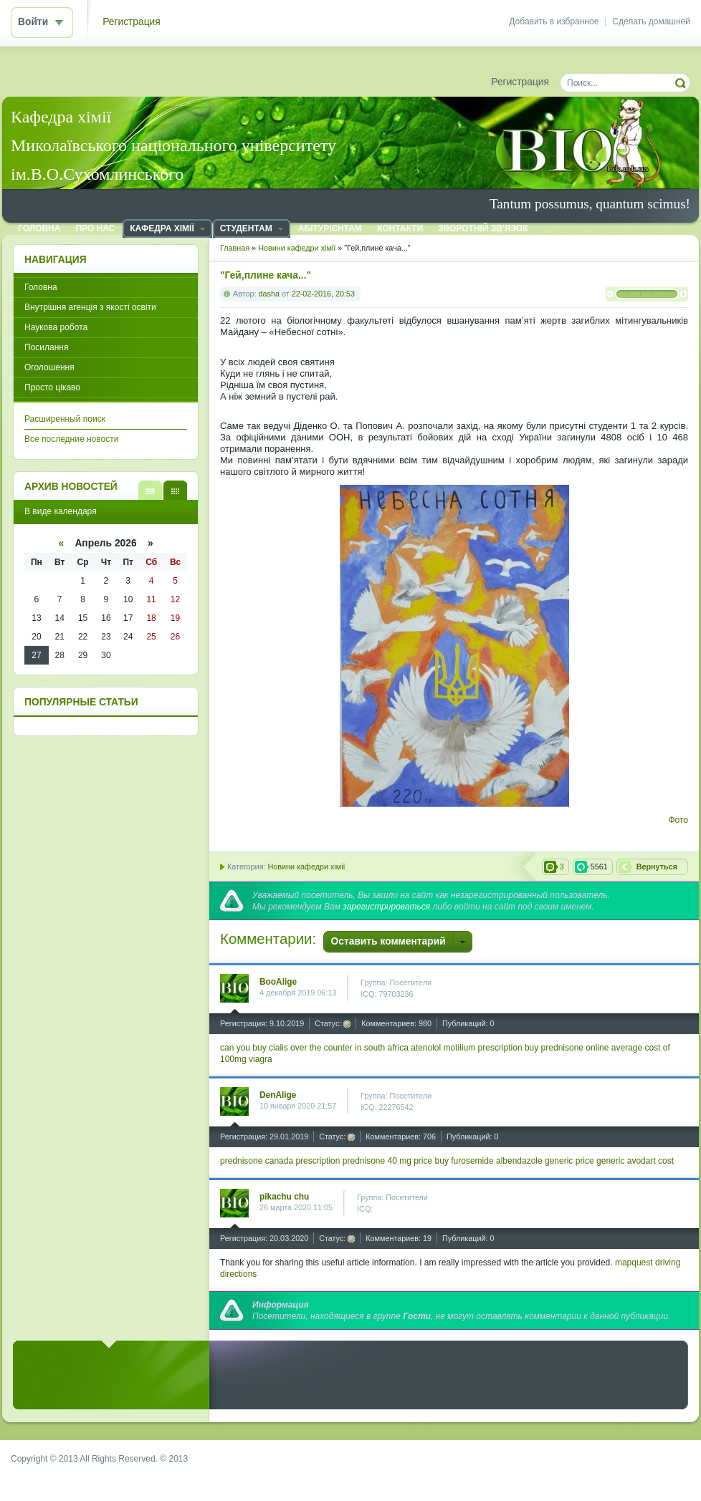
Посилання (46, 347)
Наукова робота (55, 327)
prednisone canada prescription (280, 1161)
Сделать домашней (651, 21)
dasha (269, 293)
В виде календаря (175, 490)
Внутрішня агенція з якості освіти (90, 307)
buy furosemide (464, 1161)
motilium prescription (483, 1048)
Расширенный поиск (64, 419)
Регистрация (131, 21)
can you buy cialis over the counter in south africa (314, 1048)
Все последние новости (71, 439)
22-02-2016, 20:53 (323, 293)
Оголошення (49, 367)
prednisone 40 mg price (387, 1161)
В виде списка (150, 490)
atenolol (426, 1048)
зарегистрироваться (386, 907)
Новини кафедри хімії (306, 866)
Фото (678, 820)
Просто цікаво (52, 387)
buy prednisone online (567, 1048)
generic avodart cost (635, 1161)
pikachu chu (284, 1197)
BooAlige (278, 982)
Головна (40, 287)
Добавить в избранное (554, 21)
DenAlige (277, 1095)
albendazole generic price (545, 1161)
